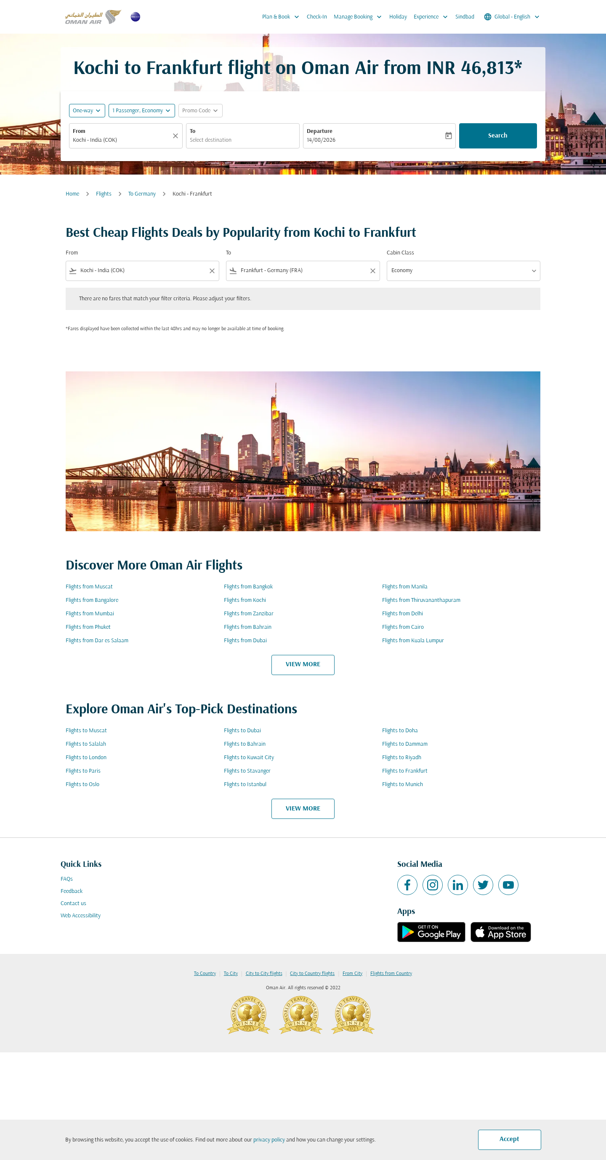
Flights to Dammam (405, 744)
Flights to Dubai (242, 731)
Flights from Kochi (245, 600)
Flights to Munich (402, 784)
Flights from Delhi (402, 614)
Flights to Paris (83, 771)
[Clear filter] (212, 271)
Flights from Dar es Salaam (97, 641)
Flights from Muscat (89, 587)
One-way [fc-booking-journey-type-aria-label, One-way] (83, 111)
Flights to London (86, 758)
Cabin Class (400, 253)
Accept (509, 1139)
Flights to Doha (400, 731)
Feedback (71, 891)
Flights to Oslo (82, 784)
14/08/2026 (321, 140)
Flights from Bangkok (248, 587)
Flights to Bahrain (245, 744)
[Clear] (176, 136)
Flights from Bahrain (247, 627)
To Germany (142, 194)
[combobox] (121, 140)
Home (72, 194)
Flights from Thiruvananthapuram (421, 600)
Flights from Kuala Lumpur (413, 641)
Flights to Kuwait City (249, 758)
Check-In (317, 17)
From (79, 131)
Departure (319, 131)
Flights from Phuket (88, 627)
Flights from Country (391, 973)
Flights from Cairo (403, 627)
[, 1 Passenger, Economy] (137, 110)
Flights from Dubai (245, 641)
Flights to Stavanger (247, 771)
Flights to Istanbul (245, 784)
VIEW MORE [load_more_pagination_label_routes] (303, 664)
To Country (205, 973)
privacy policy (269, 1140)
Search (498, 135)
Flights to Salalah (86, 744)
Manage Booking (360, 17)
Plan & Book (282, 17)
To (192, 131)
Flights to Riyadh (401, 758)
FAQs (67, 879)
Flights (104, 194)
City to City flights (264, 973)
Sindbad (464, 17)
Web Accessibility (81, 916)
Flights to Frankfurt (405, 771)
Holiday (398, 17)
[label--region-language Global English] (512, 17)
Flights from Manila (405, 587)
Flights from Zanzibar (249, 614)
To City (231, 973)
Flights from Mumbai (90, 614)
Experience (433, 17)
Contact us (73, 903)
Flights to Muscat (86, 731)
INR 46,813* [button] (474, 69)
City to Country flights (312, 973)
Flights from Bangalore (92, 600)
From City (352, 973)
